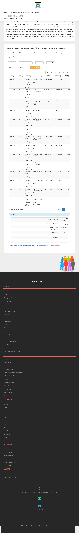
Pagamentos (49, 53)
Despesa (6, 294)
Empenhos (28, 53)
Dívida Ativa (7, 434)
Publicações (7, 321)
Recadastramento (9, 382)
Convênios (7, 334)
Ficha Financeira (8, 366)
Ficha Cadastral (8, 369)
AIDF (5, 437)
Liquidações (38, 53)
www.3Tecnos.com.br (48, 526)
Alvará (6, 407)
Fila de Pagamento (9, 462)
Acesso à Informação (10, 341)
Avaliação (7, 386)
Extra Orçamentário (62, 53)
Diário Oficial (8, 301)
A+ (19, 18)
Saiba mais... (57, 245)
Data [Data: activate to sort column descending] (12, 75)
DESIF (6, 417)
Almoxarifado (8, 392)
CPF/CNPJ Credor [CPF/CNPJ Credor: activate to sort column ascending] (48, 76)
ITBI (5, 424)
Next (67, 209)
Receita (6, 291)
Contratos (7, 328)
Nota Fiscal (7, 411)
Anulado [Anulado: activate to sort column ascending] (67, 75)
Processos (7, 348)
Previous (58, 209)
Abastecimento (8, 396)
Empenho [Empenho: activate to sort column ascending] (20, 75)
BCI (5, 427)
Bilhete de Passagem (10, 308)
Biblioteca (7, 314)
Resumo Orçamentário (15, 53)
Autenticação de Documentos (12, 351)
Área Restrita (8, 452)
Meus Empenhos (9, 455)
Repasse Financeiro (14, 57)
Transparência (8, 298)
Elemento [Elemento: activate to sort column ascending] (28, 75)
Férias (6, 379)
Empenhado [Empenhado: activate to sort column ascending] (58, 75)
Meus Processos (8, 459)
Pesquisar (35, 67)
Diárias (6, 304)
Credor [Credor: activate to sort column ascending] (36, 76)
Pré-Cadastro (8, 465)
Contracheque (8, 362)
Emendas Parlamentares (11, 338)
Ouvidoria (7, 344)
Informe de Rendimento (11, 376)
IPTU (5, 421)
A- (22, 18)
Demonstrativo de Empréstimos (13, 372)
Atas (5, 331)
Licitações (7, 324)
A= (16, 18)
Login (5, 359)
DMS (5, 414)
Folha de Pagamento (10, 311)
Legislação (7, 318)
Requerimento (8, 441)
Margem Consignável (10, 477)
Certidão (6, 404)
